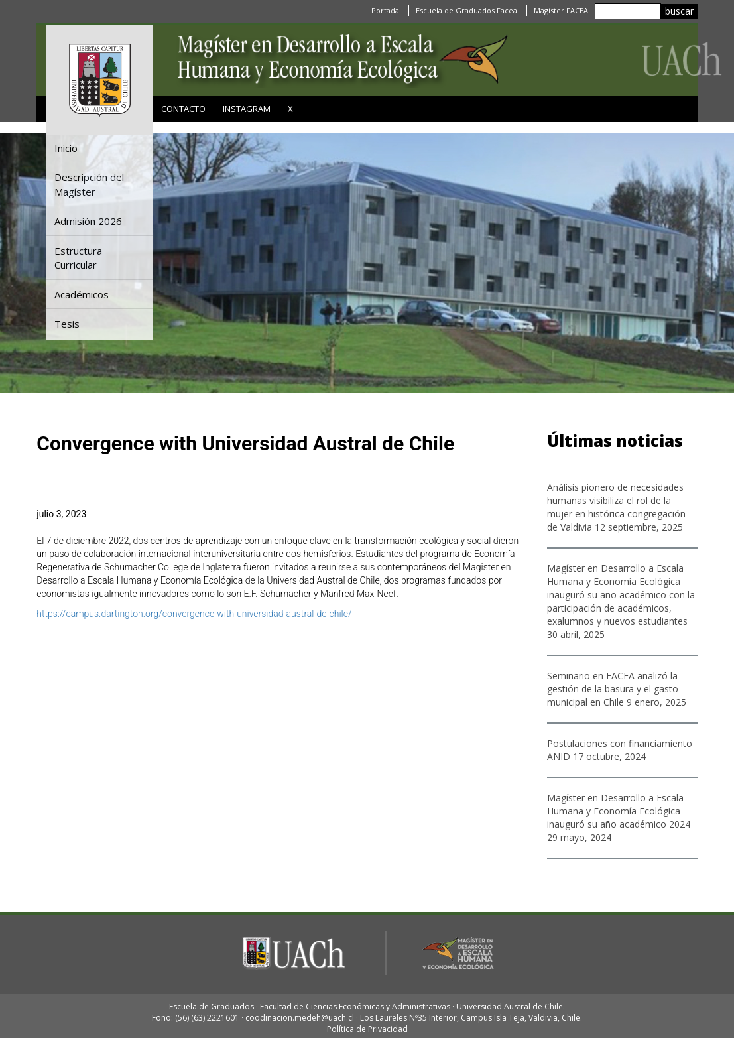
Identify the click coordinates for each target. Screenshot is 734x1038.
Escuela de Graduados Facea (466, 10)
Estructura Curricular (78, 257)
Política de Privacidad (367, 1029)
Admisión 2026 (88, 220)
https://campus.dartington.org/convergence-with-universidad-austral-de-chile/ (193, 613)
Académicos (81, 294)
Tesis (67, 323)
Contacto (183, 109)
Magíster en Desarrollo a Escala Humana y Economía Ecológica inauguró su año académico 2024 (618, 810)
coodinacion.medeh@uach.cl (299, 1017)
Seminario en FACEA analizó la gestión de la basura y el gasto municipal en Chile (612, 688)
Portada (385, 10)
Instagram (247, 109)
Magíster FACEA (561, 10)
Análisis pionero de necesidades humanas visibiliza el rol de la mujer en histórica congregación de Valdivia (616, 507)
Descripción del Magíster (89, 184)
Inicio (66, 148)
